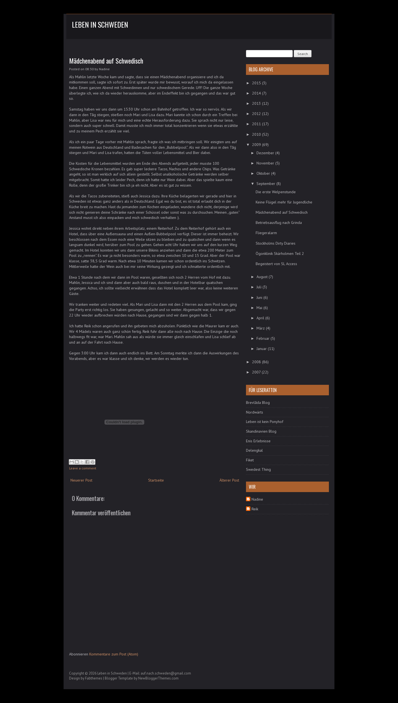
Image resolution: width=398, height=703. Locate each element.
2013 (257, 103)
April (260, 317)
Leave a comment (82, 468)
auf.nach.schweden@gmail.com (166, 673)
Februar (263, 338)
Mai (259, 307)
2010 (257, 134)
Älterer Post (229, 480)
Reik (255, 508)
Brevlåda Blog (258, 402)
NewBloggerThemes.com (158, 678)
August (262, 276)
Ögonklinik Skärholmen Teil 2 (280, 253)
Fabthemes (93, 678)
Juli (259, 286)
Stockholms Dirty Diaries (275, 243)
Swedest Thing (258, 469)
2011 (257, 123)
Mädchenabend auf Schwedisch (106, 61)
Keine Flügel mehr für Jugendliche (284, 202)
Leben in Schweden (100, 24)
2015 (257, 82)
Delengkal (254, 450)
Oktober (263, 173)
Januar (262, 348)
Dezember (265, 152)
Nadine (257, 499)
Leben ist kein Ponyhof (264, 421)
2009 (257, 144)
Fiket (250, 460)
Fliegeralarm (266, 232)
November (265, 163)
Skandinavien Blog (261, 431)
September (266, 183)
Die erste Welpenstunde (276, 191)
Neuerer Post (81, 480)
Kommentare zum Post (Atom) (113, 654)
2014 (257, 93)
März (261, 328)
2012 (257, 113)
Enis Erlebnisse (258, 440)
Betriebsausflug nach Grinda (279, 222)
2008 (257, 361)
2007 (257, 372)
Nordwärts (254, 412)
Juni (259, 297)
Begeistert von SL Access (276, 263)
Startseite (156, 480)
